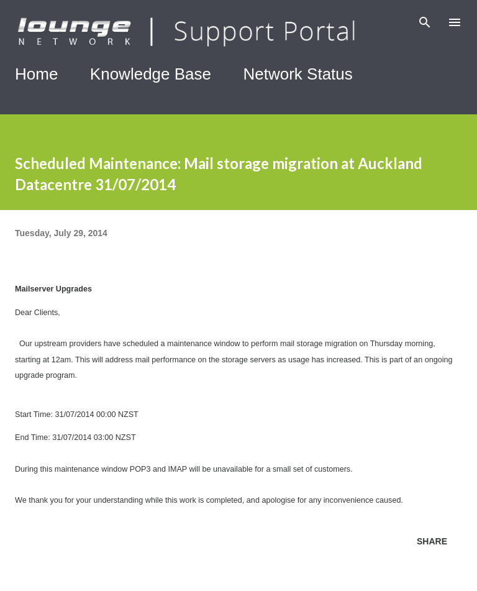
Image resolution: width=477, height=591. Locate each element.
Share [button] (432, 541)
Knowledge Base (150, 74)
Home (36, 74)
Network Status (298, 74)
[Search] (424, 22)
